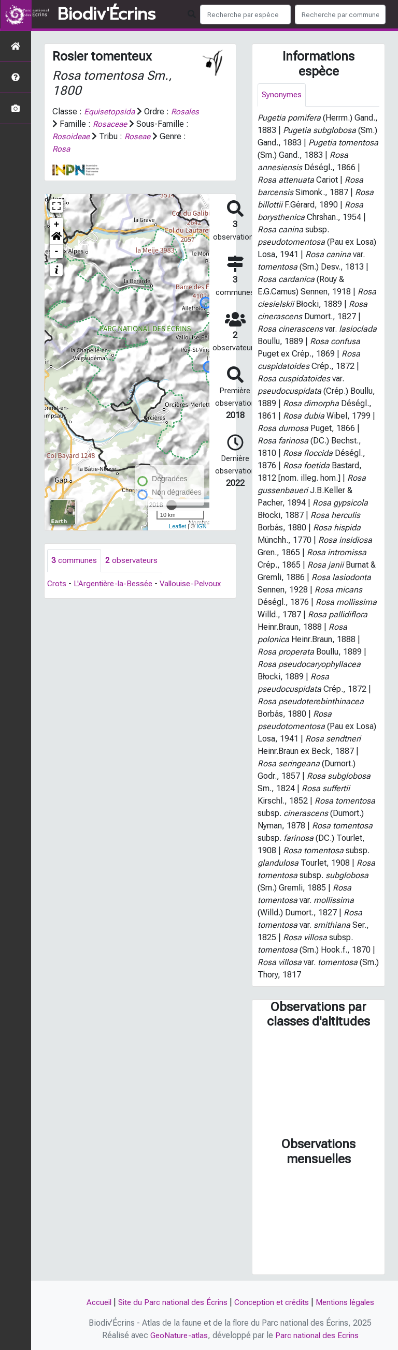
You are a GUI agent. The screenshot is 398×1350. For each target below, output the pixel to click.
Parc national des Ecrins (318, 1335)
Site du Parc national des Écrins (170, 1302)
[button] (56, 238)
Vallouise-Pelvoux (197, 584)
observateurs (133, 561)
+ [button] (57, 224)
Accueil (92, 1302)
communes (74, 561)
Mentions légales (350, 1302)
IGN (201, 526)
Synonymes (282, 95)
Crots (57, 584)
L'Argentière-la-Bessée (115, 584)
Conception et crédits (273, 1302)
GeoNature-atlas (177, 1335)
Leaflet (177, 526)
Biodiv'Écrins (106, 14)
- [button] (57, 251)
